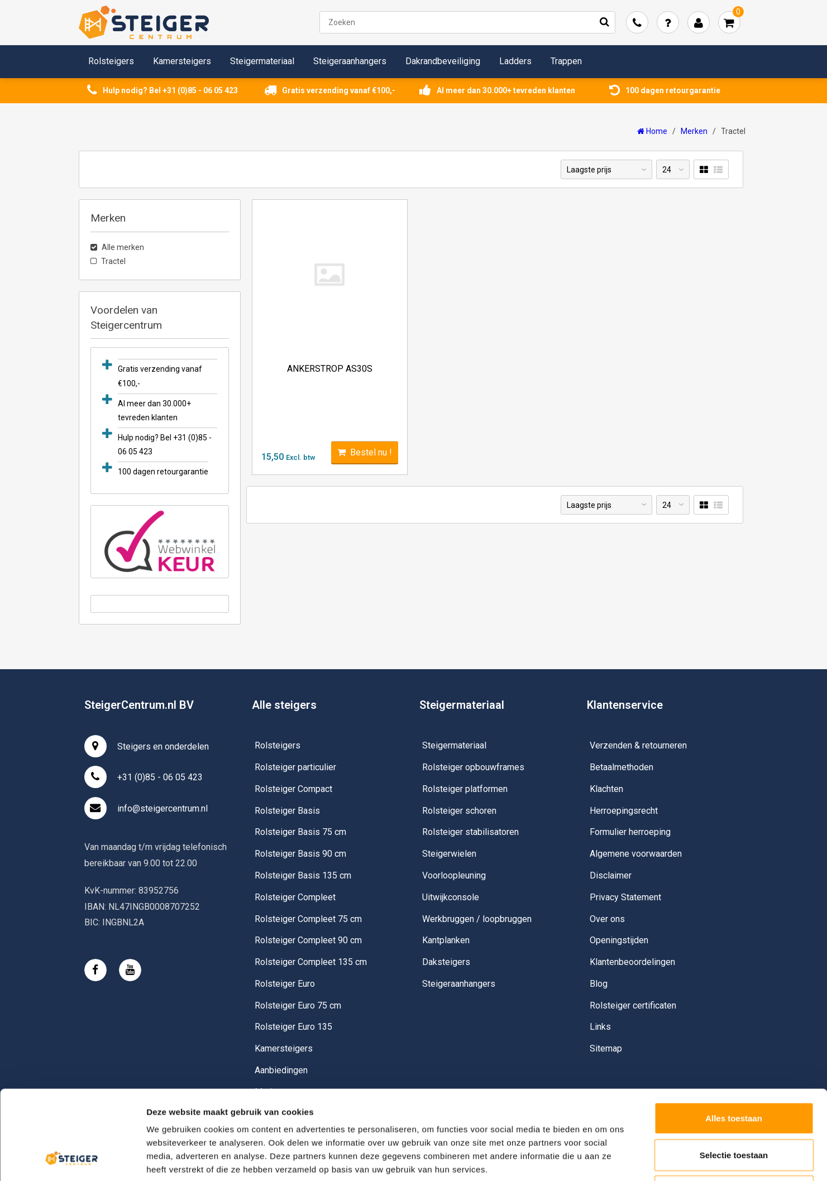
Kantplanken (446, 940)
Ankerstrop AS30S (329, 369)
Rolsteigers (111, 61)
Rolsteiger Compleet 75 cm (308, 919)
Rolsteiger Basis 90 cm (300, 853)
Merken (694, 131)
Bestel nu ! (364, 452)
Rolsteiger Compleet (295, 897)
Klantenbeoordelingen (632, 962)
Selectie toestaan (734, 1071)
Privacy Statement (625, 897)
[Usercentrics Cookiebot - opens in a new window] (72, 1159)
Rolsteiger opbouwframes (473, 767)
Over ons (607, 919)
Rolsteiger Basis (287, 810)
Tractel (733, 131)
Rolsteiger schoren (459, 810)
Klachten (606, 789)
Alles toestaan (733, 1034)
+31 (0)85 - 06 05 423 (143, 777)
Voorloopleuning (454, 875)
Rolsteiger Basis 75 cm (300, 832)
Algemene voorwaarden (636, 853)
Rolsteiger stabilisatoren (470, 832)
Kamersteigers (182, 61)
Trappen (566, 61)
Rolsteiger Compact (293, 789)
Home (652, 131)
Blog (599, 983)
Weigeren (733, 1107)
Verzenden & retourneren (638, 745)
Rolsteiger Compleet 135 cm (311, 962)
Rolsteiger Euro (285, 983)
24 (666, 169)
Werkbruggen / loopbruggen (477, 919)
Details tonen (603, 1159)
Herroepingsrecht (624, 810)
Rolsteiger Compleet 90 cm (308, 940)
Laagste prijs (589, 169)
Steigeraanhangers (349, 61)
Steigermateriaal (262, 61)
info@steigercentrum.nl (146, 808)
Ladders (515, 61)
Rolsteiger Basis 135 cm (303, 875)
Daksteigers (446, 962)
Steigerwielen (449, 853)
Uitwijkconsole (450, 897)
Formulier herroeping (630, 832)
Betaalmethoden (621, 767)
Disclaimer (611, 875)
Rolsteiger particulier (295, 767)
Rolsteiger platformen (465, 789)
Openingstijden (619, 940)
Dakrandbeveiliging (442, 61)
